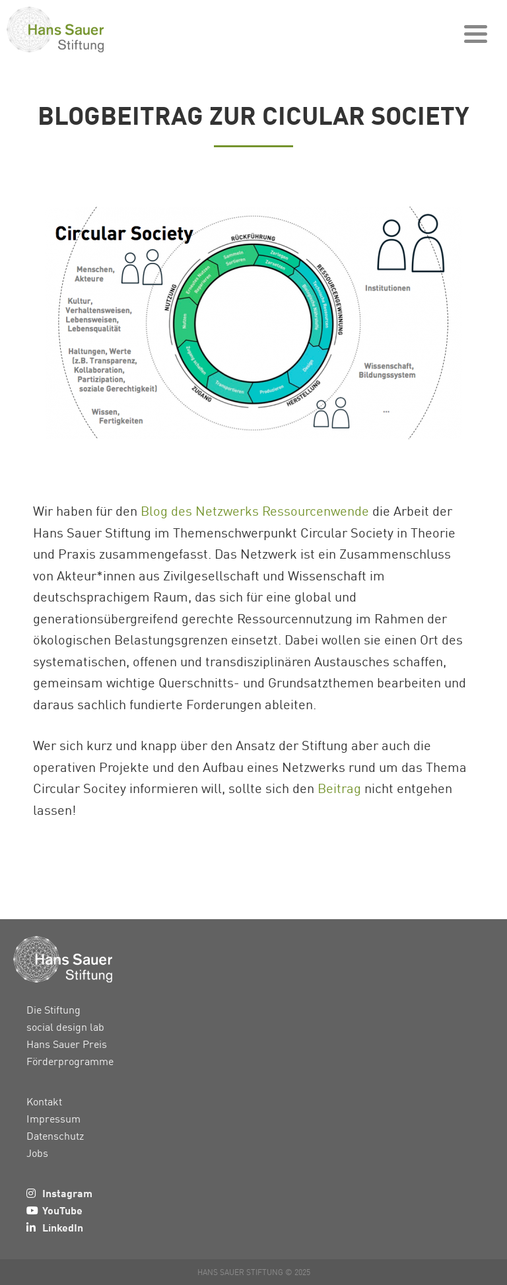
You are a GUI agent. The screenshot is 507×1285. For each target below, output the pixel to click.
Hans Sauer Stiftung (79, 30)
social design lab (65, 1026)
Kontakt (44, 1101)
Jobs (37, 1153)
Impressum (53, 1118)
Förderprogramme (70, 1061)
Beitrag (339, 788)
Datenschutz (55, 1135)
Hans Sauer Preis (66, 1044)
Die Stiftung (53, 1009)
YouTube (62, 1210)
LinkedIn (62, 1227)
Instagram (67, 1193)
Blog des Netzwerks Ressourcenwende (255, 510)
